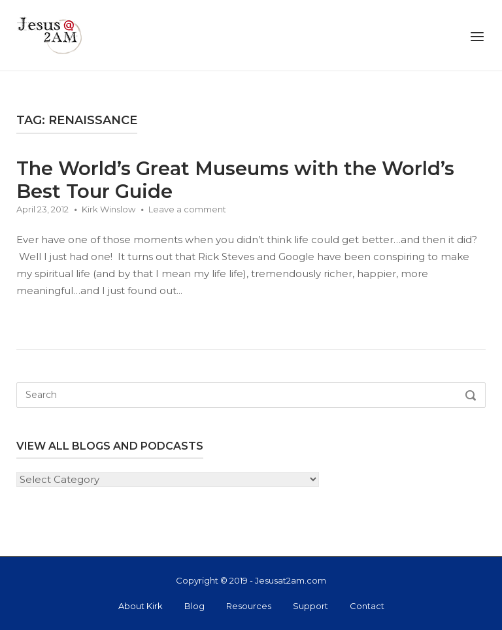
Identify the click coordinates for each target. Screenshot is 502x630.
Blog (194, 606)
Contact (367, 606)
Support (310, 606)
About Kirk (140, 606)
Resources (248, 606)
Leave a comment (187, 209)
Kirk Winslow (108, 209)
